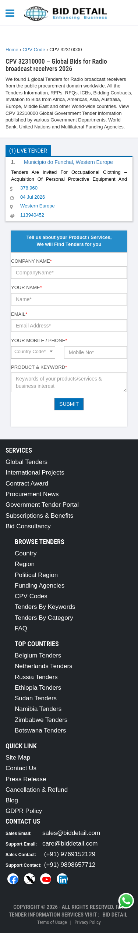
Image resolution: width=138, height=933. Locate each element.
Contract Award (27, 483)
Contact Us (21, 768)
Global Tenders (26, 461)
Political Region (36, 575)
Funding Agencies (39, 585)
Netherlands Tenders (43, 666)
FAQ (21, 628)
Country (26, 553)
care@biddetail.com (70, 843)
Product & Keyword (39, 367)
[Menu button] (12, 12)
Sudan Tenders (36, 698)
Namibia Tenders (38, 708)
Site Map (18, 757)
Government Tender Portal (42, 504)
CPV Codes (31, 596)
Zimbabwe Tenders (41, 719)
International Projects (35, 472)
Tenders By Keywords (45, 606)
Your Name (26, 287)
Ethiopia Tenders (38, 687)
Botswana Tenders (40, 730)
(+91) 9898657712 (69, 864)
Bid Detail (114, 914)
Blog (12, 800)
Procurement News (32, 494)
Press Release (26, 779)
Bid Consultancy (28, 526)
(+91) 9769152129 (69, 854)
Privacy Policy (87, 922)
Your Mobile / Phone (39, 340)
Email (19, 314)
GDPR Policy (24, 811)
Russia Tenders (36, 677)
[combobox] (33, 352)
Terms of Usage (52, 922)
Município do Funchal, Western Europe (68, 162)
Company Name (31, 261)
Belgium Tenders (38, 655)
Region (25, 564)
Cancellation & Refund (37, 789)
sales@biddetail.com (71, 832)
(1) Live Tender (28, 151)
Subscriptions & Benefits (39, 515)
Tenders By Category (44, 617)
